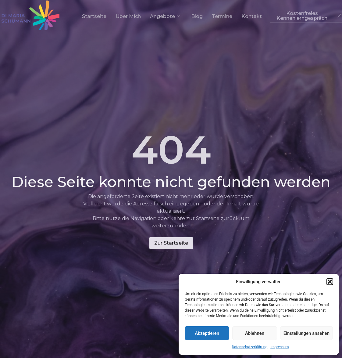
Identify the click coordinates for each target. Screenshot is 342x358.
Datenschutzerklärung (249, 347)
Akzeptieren (207, 333)
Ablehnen (254, 333)
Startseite (94, 16)
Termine (222, 16)
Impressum (279, 347)
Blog (197, 16)
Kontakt (251, 16)
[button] (330, 282)
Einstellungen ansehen (306, 333)
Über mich (128, 16)
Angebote (165, 16)
